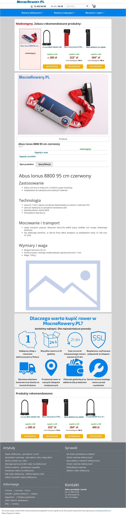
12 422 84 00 (40, 6)
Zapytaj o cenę (41, 152)
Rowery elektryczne (32, 12)
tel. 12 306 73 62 (72, 492)
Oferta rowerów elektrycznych (80, 457)
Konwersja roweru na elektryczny (19, 470)
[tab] (27, 164)
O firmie (8, 490)
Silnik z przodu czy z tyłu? (16, 460)
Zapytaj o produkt (27, 156)
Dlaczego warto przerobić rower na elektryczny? (25, 464)
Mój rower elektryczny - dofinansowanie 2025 (24, 474)
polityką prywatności (103, 510)
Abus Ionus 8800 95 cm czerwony (33, 46)
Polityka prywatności (26, 497)
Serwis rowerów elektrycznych (80, 464)
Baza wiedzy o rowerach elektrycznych (83, 460)
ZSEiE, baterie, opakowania (16, 500)
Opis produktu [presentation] (27, 164)
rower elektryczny (81, 470)
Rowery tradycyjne (64, 12)
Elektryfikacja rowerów (76, 467)
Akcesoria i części (95, 12)
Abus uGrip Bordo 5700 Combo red (77, 47)
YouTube (19, 490)
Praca (27, 490)
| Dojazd (33, 493)
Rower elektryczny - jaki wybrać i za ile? (22, 454)
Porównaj (63, 139)
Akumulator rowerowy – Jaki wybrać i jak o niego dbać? (28, 457)
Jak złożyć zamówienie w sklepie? (81, 454)
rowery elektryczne (28, 477)
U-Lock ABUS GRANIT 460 (52, 47)
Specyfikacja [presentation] (44, 164)
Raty (7, 503)
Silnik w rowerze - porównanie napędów (22, 467)
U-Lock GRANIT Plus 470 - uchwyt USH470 (102, 417)
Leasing (15, 503)
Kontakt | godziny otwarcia (16, 493)
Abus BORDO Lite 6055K (96, 47)
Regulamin (9, 497)
